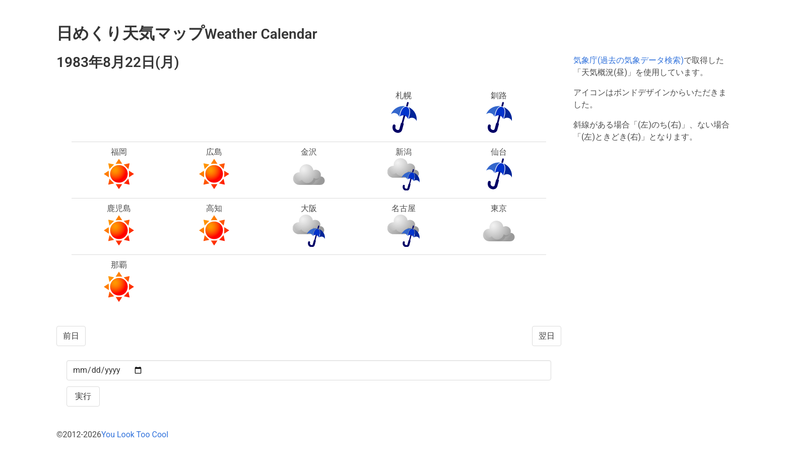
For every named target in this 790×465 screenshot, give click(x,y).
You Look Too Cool (134, 434)
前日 (71, 336)
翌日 (547, 336)
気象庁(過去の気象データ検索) (628, 60)
